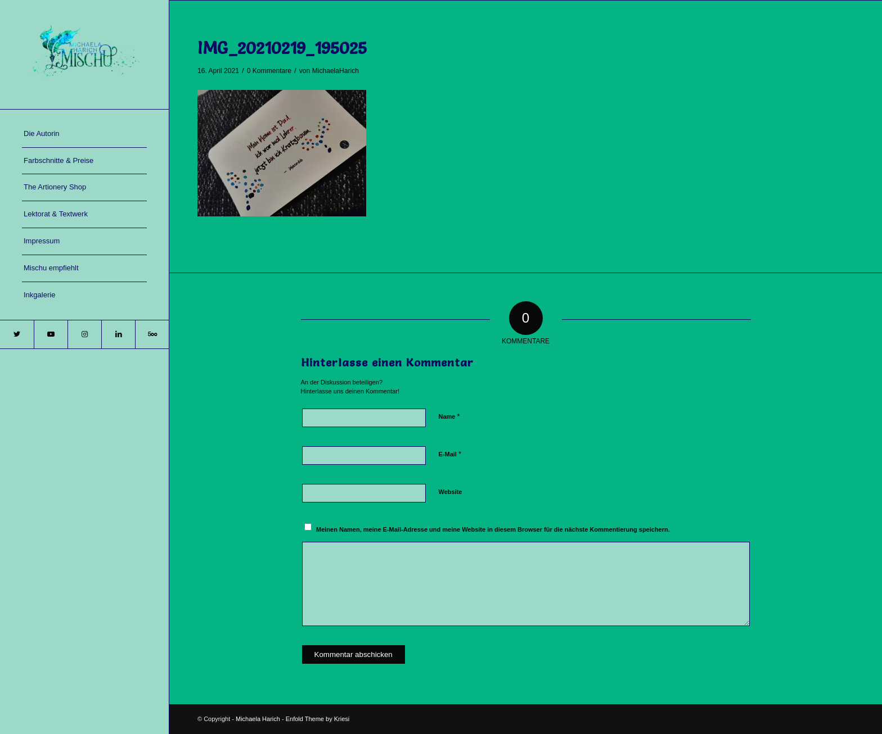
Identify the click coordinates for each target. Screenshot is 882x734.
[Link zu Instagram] (84, 334)
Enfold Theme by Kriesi (318, 718)
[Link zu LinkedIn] (118, 334)
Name (449, 416)
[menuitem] (84, 134)
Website (450, 491)
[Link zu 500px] (152, 334)
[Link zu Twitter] (17, 334)
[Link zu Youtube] (51, 334)
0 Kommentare (269, 71)
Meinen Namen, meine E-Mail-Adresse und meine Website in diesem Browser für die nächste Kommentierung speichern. (493, 529)
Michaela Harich (258, 718)
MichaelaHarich (335, 71)
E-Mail (450, 454)
